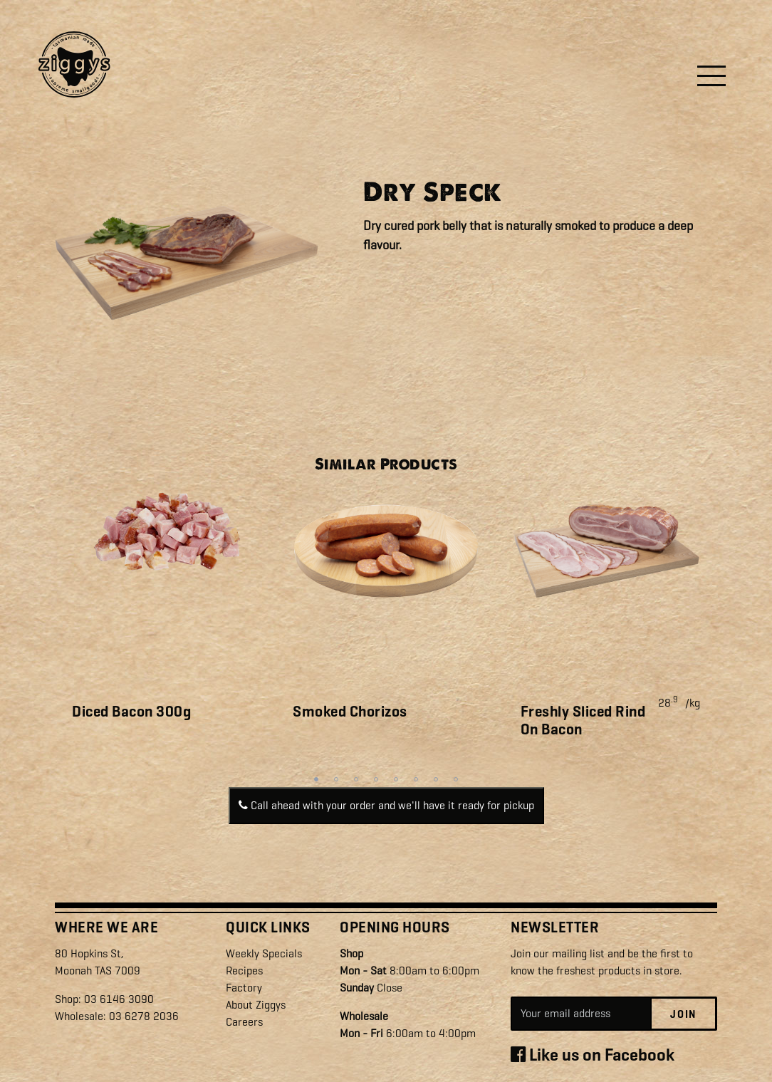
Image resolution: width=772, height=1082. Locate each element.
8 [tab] (456, 779)
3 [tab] (356, 779)
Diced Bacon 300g (131, 711)
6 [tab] (416, 779)
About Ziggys (256, 1004)
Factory (244, 987)
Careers (244, 1022)
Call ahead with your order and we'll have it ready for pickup (386, 805)
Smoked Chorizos (350, 711)
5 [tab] (396, 779)
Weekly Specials (264, 953)
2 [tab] (336, 779)
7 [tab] (436, 779)
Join (683, 1014)
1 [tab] (316, 779)
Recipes (244, 970)
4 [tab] (376, 779)
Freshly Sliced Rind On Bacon (583, 720)
